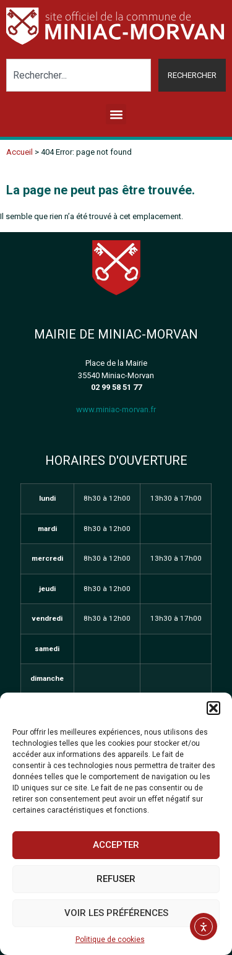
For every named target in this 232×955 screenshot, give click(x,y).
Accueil (19, 152)
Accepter (116, 844)
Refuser (116, 878)
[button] (213, 708)
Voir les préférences (116, 912)
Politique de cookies (110, 939)
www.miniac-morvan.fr (116, 409)
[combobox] (78, 75)
